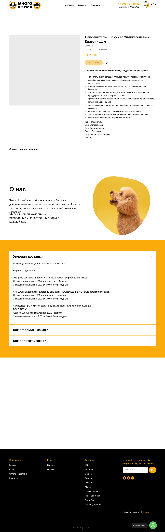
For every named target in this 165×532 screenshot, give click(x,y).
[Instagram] (128, 478)
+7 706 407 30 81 (129, 3)
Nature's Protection (93, 491)
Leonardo (89, 483)
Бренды (95, 5)
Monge (88, 487)
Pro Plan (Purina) (93, 496)
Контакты (13, 478)
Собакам (69, 5)
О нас (12, 469)
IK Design (145, 512)
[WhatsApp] (124, 478)
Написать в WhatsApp (129, 7)
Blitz (87, 465)
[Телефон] (132, 478)
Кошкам (82, 5)
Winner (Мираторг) (93, 505)
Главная (13, 465)
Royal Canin (90, 500)
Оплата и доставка (18, 474)
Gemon (88, 474)
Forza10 (88, 478)
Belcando (89, 469)
